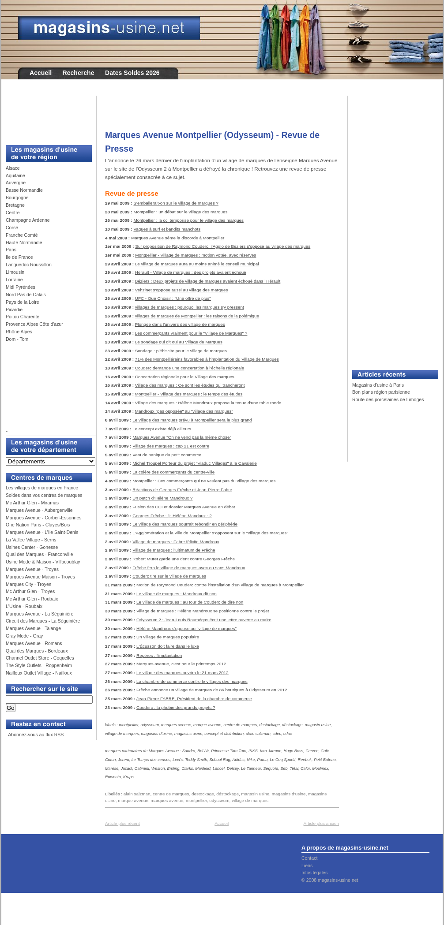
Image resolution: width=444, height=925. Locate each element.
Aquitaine (15, 175)
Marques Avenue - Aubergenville (39, 510)
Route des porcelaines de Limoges (388, 399)
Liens (306, 865)
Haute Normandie (24, 242)
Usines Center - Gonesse (32, 547)
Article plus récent (122, 823)
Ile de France (19, 257)
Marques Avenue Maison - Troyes (40, 576)
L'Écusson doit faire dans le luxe (167, 646)
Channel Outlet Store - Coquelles (40, 657)
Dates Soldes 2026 (132, 72)
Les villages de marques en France (42, 487)
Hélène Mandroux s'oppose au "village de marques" (186, 628)
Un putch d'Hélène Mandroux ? (162, 498)
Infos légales (314, 872)
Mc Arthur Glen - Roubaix (32, 598)
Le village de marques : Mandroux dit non (176, 593)
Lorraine (14, 279)
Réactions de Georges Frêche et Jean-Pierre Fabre (182, 489)
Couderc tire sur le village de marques (169, 576)
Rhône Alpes (19, 331)
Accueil (41, 72)
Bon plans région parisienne (381, 392)
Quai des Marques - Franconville (39, 554)
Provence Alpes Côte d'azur (34, 324)
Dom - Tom (17, 339)
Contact (309, 858)
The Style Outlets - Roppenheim (39, 665)
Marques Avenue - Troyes (32, 569)
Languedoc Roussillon (29, 264)
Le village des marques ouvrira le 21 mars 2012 (182, 672)
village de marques (250, 800)
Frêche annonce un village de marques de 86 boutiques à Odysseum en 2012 (211, 689)
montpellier (196, 800)
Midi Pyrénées (20, 287)
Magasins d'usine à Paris (378, 385)
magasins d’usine (289, 793)
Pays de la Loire (22, 302)
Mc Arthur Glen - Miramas (32, 502)
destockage (203, 793)
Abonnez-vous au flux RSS (35, 734)
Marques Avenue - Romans (34, 643)
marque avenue (133, 800)
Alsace (13, 168)
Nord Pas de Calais (26, 294)
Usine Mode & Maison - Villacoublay (43, 561)
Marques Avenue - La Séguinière (39, 613)
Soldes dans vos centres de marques (44, 495)
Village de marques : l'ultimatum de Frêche (173, 550)
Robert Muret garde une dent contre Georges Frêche (183, 558)
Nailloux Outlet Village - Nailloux (39, 672)
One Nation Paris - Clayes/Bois (38, 524)
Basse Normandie (24, 190)
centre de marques (171, 793)
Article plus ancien (321, 823)
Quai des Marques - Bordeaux (37, 650)
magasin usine (255, 793)
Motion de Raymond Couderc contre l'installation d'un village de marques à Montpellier (220, 584)
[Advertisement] (45, 115)
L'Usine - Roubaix (24, 606)
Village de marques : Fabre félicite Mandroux (175, 541)
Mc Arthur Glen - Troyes (30, 591)
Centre (13, 212)
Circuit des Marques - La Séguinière (43, 620)
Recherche (78, 72)
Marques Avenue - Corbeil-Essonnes (44, 517)
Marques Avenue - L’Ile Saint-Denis (42, 532)
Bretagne (15, 205)
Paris (11, 249)
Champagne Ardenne (28, 220)
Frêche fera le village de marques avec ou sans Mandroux (188, 567)
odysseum (219, 800)
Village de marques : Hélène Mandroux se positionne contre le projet (202, 610)
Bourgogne (17, 197)
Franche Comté (22, 235)
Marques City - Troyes (28, 584)
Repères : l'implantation (159, 655)
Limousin (15, 272)
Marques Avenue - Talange (33, 628)
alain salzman (137, 793)
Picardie (14, 309)
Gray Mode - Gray (24, 635)
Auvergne (16, 182)
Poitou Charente (22, 316)
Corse (12, 227)
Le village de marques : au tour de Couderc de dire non (189, 602)
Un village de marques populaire (167, 636)
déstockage (227, 793)
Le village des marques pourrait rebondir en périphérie (184, 524)
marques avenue (167, 800)
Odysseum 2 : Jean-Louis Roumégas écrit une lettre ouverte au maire (203, 619)
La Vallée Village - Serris (31, 539)
